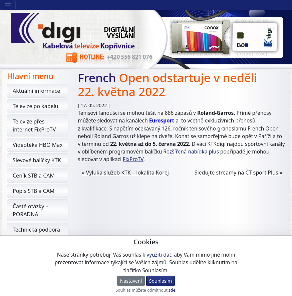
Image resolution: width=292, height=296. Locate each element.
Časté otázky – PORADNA (30, 210)
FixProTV (133, 159)
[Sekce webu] (8, 5)
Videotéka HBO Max (38, 145)
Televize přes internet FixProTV (34, 125)
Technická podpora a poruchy (36, 233)
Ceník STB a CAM (34, 175)
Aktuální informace (36, 90)
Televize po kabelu (35, 106)
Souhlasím (160, 281)
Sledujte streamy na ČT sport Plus (236, 172)
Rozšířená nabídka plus (191, 151)
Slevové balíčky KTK (37, 160)
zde (172, 290)
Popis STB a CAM (33, 191)
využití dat (159, 254)
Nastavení (131, 281)
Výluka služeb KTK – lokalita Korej (127, 172)
